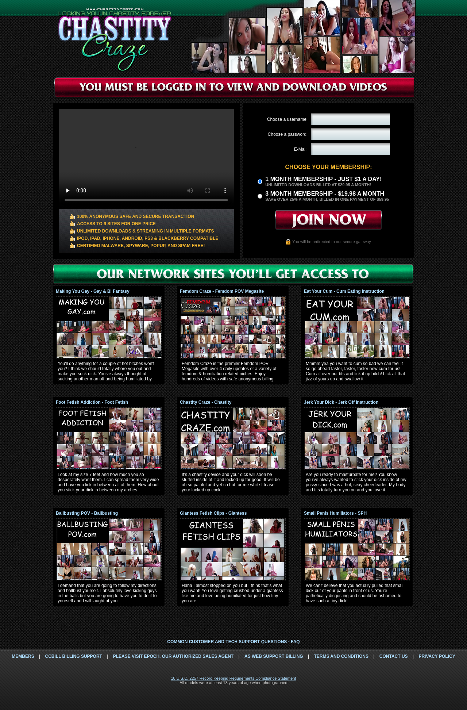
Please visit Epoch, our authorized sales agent (173, 656)
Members (23, 656)
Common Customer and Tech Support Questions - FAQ (233, 641)
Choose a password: (288, 134)
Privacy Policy (436, 656)
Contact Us (393, 656)
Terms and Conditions (341, 656)
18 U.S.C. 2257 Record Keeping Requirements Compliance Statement (233, 678)
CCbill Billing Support (73, 656)
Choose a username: (287, 119)
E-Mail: (301, 149)
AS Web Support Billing (273, 656)
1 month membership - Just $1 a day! (323, 179)
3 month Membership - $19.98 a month (324, 194)
